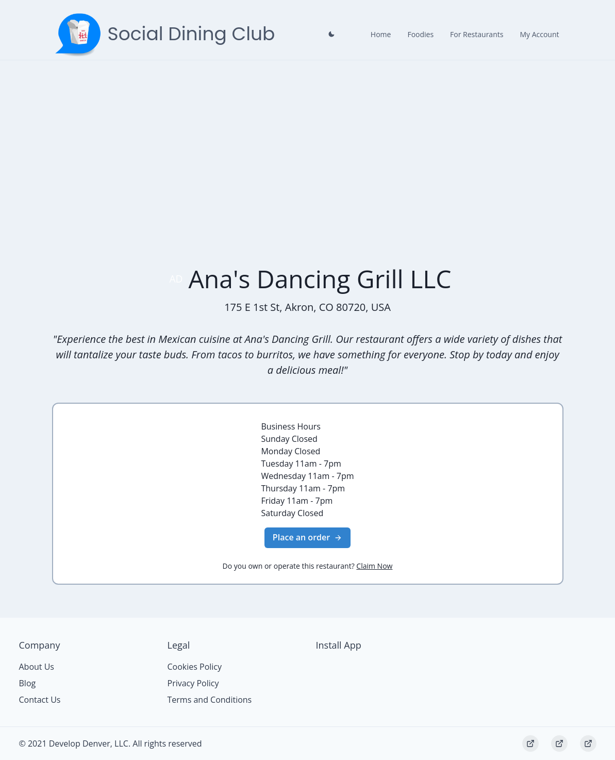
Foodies (420, 34)
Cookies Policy (195, 666)
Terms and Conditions (210, 699)
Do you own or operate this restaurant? (308, 566)
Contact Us (40, 699)
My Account (539, 34)
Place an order (307, 537)
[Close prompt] (331, 34)
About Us (37, 666)
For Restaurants (476, 34)
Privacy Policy (193, 683)
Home (381, 34)
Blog (27, 683)
